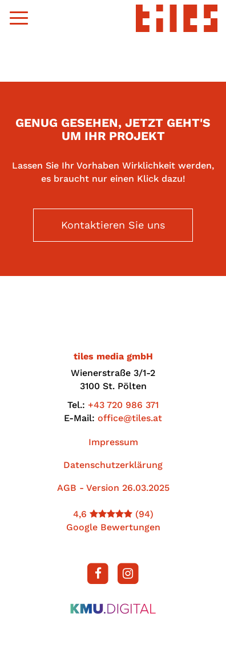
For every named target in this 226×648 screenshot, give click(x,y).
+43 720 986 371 (123, 404)
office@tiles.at (130, 418)
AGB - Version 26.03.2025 (113, 487)
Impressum (113, 442)
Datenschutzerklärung (113, 464)
